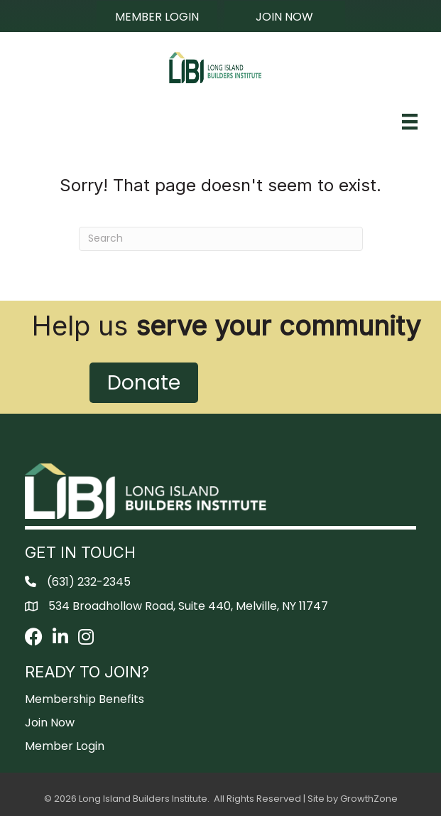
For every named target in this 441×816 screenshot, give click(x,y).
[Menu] (409, 121)
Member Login (64, 746)
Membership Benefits (84, 699)
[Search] (221, 239)
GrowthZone (369, 798)
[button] (157, 16)
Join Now (50, 722)
